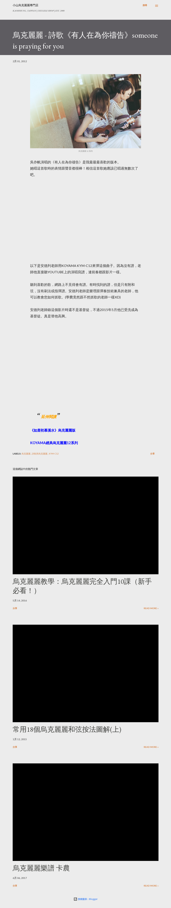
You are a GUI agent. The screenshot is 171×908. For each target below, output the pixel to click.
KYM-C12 (54, 453)
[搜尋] (145, 5)
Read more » (151, 608)
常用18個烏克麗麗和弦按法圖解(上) (67, 729)
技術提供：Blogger (86, 899)
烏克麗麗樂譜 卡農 (41, 868)
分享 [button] (152, 453)
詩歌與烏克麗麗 (40, 453)
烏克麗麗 (26, 453)
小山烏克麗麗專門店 (25, 5)
